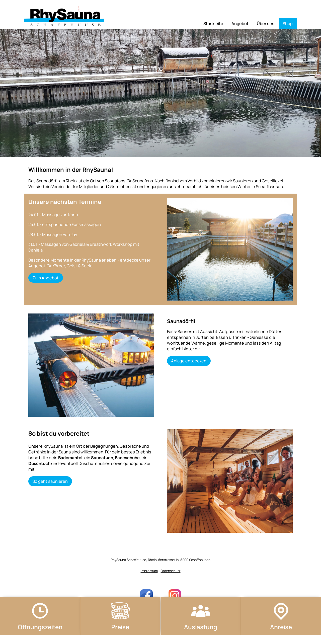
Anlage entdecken (188, 361)
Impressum (149, 571)
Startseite (213, 23)
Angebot (240, 23)
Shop (288, 23)
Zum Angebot (45, 278)
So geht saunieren (50, 481)
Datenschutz (171, 571)
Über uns (265, 23)
